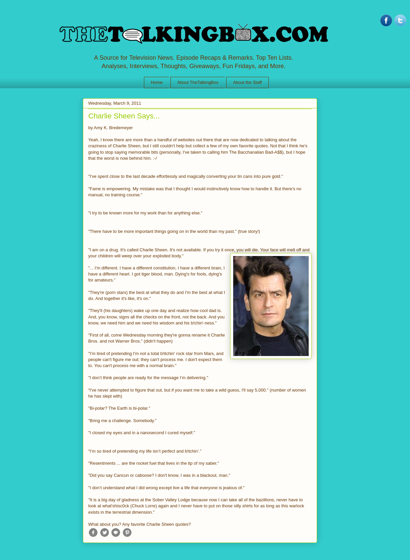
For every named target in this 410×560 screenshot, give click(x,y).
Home (157, 82)
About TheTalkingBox (197, 82)
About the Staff (247, 82)
